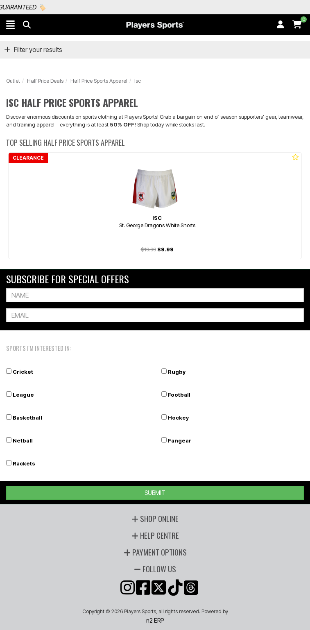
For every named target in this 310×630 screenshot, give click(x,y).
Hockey (178, 417)
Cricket (23, 371)
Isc (137, 80)
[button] (10, 24)
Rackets (24, 463)
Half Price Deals (45, 80)
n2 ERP (155, 620)
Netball (23, 440)
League (23, 394)
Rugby (177, 371)
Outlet (13, 80)
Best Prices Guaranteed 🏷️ (51, 7)
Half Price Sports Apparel (98, 80)
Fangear (179, 440)
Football (179, 394)
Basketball (27, 417)
